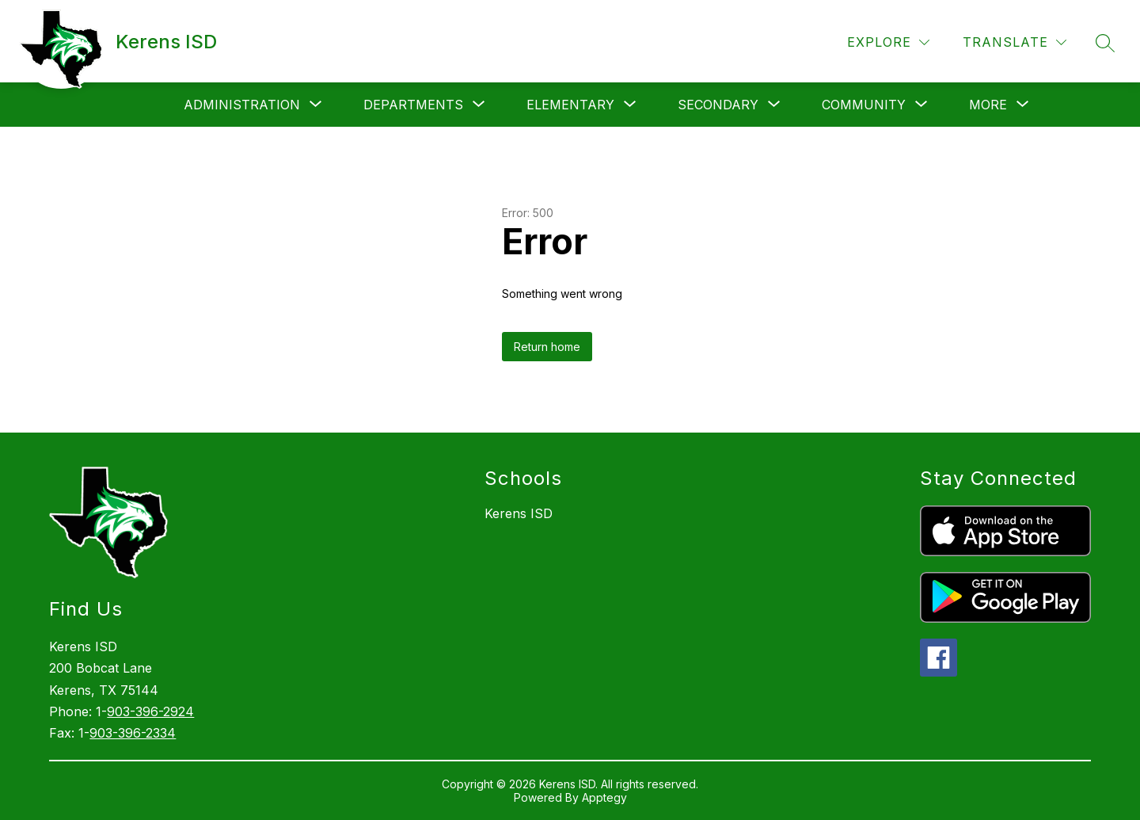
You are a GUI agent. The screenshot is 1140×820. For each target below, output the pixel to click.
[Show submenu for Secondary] (718, 104)
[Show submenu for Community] (864, 104)
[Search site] (1105, 42)
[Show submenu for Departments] (413, 104)
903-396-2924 (150, 711)
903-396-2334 (132, 733)
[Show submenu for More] (988, 104)
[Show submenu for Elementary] (570, 104)
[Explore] (888, 42)
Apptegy (604, 797)
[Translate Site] (1014, 42)
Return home (547, 346)
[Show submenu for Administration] (242, 104)
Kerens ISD (518, 513)
